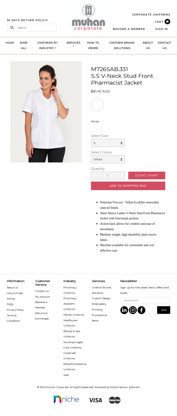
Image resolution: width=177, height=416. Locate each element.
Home (11, 42)
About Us (148, 45)
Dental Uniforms (73, 314)
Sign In (161, 29)
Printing (97, 309)
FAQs (10, 304)
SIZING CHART (146, 175)
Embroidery (99, 304)
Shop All (24, 45)
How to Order (93, 45)
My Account (42, 296)
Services (73, 42)
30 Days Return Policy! (27, 20)
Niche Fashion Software (125, 387)
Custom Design (101, 298)
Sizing (11, 298)
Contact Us (164, 45)
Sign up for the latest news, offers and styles (144, 290)
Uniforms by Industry (47, 45)
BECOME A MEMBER (129, 29)
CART (162, 21)
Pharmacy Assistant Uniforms (70, 304)
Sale (66, 375)
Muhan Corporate (57, 387)
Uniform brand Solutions (122, 45)
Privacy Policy (15, 309)
